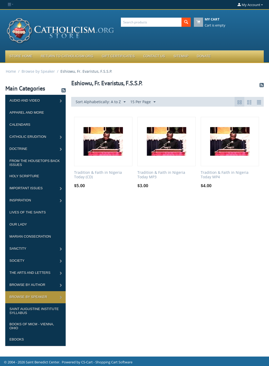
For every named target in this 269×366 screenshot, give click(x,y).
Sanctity (17, 248)
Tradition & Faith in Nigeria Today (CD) (98, 174)
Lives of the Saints (27, 212)
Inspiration (20, 200)
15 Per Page (143, 102)
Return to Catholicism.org (67, 56)
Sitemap (180, 56)
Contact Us (154, 56)
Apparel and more (26, 112)
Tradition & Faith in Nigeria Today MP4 (225, 174)
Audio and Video (24, 100)
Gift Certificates (118, 56)
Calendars (19, 125)
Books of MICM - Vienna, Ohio (31, 326)
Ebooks (16, 339)
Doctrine (18, 149)
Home (11, 71)
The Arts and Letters (29, 273)
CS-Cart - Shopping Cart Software (106, 362)
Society (16, 261)
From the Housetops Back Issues (34, 163)
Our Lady (18, 224)
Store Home (20, 56)
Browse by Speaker (38, 71)
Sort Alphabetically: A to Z (101, 102)
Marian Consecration (30, 236)
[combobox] (151, 22)
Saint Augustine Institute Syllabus (34, 311)
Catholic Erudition (27, 137)
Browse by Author (27, 285)
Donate (204, 56)
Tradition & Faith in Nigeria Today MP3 (161, 174)
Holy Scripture (24, 176)
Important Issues (26, 188)
